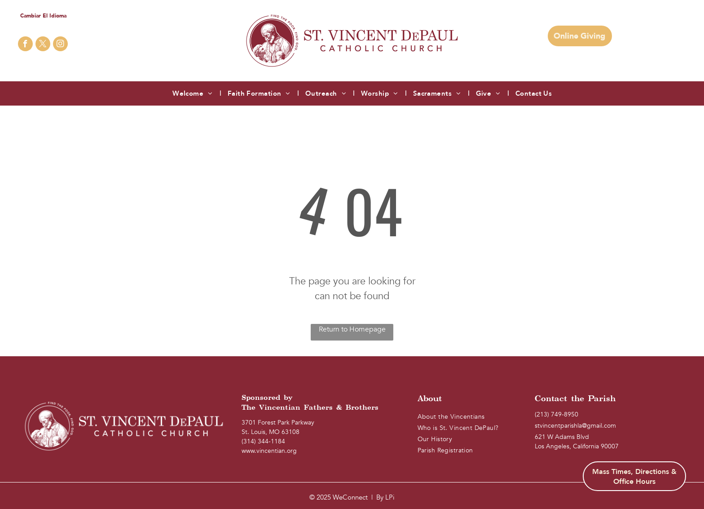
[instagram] (60, 44)
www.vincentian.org (269, 451)
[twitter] (42, 44)
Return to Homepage (352, 329)
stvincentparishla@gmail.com (575, 425)
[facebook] (25, 44)
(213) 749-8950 (556, 414)
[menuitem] (193, 93)
